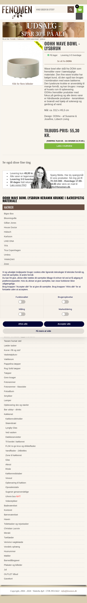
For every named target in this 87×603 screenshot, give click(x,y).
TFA (6, 245)
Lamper (7, 400)
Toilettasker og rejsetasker (16, 524)
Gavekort (8, 578)
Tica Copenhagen (12, 250)
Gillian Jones (10, 223)
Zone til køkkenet (13, 455)
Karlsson (8, 236)
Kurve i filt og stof (12, 350)
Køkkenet (20, 39)
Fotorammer (10, 382)
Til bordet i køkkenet (15, 441)
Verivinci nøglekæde (13, 542)
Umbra (7, 255)
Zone (6, 264)
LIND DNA (9, 241)
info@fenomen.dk (60, 187)
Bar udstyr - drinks (12, 409)
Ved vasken (10, 432)
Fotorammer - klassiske (15, 387)
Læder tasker (10, 345)
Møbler (7, 556)
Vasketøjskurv (10, 354)
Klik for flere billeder (22, 84)
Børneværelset (11, 514)
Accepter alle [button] (64, 324)
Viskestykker (11, 501)
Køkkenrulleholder (14, 419)
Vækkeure (9, 359)
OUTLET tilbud (11, 574)
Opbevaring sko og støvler (16, 405)
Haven (7, 519)
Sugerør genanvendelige (17, 492)
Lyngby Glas (11, 428)
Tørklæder (9, 537)
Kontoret (8, 510)
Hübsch (7, 232)
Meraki (7, 533)
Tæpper (7, 373)
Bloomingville (10, 218)
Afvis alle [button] (22, 324)
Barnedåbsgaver (12, 560)
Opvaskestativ (12, 487)
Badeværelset (10, 505)
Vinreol (8, 478)
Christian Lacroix (12, 528)
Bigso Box (9, 213)
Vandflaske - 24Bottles (16, 451)
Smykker (8, 396)
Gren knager (10, 377)
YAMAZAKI (9, 259)
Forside (13, 39)
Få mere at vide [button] (43, 331)
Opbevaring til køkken (15, 483)
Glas (7, 460)
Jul (5, 569)
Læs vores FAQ (18, 185)
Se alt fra (64, 61)
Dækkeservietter (13, 437)
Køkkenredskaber (13, 473)
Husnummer (10, 551)
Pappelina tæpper (12, 364)
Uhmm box (13, 496)
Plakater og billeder (13, 565)
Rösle (8, 469)
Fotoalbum (9, 391)
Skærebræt (10, 423)
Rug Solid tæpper (12, 368)
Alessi (8, 464)
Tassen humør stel (12, 341)
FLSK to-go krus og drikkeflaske (20, 446)
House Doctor (10, 227)
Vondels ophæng (12, 547)
